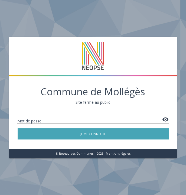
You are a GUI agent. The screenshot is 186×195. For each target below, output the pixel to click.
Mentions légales (118, 153)
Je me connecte (93, 134)
